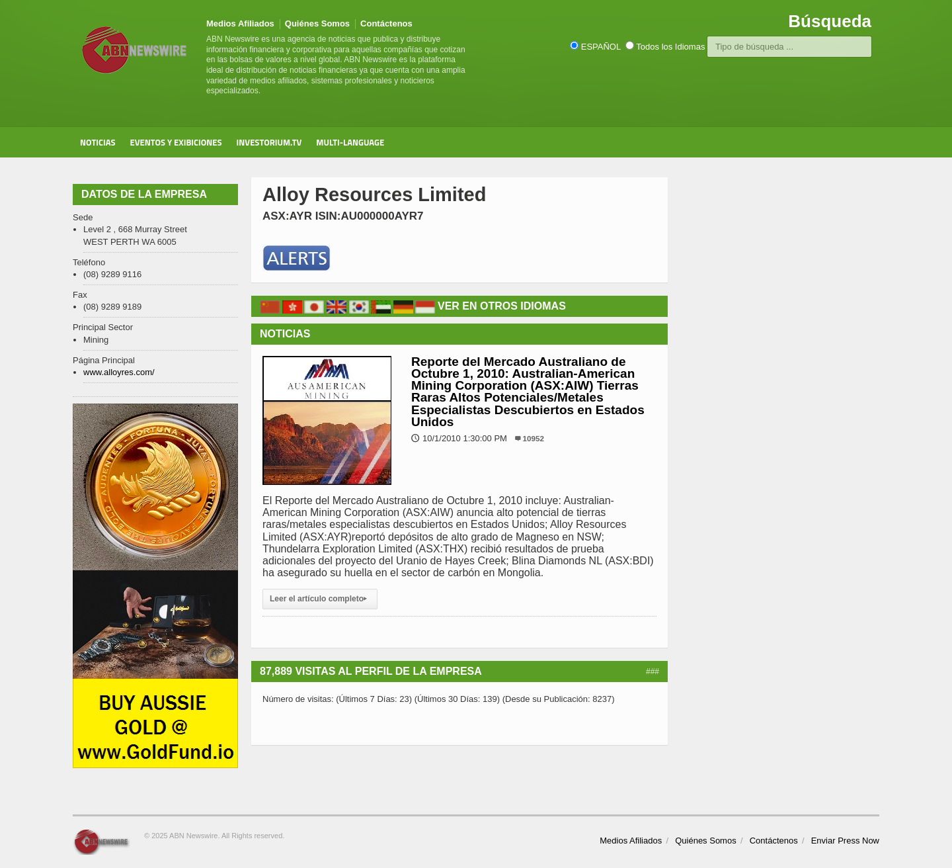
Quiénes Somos (317, 23)
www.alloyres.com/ (119, 372)
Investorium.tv (269, 142)
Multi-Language (350, 142)
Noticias (98, 142)
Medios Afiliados (240, 23)
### (652, 671)
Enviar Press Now (845, 841)
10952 (534, 438)
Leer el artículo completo (320, 599)
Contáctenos (386, 23)
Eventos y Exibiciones (176, 142)
